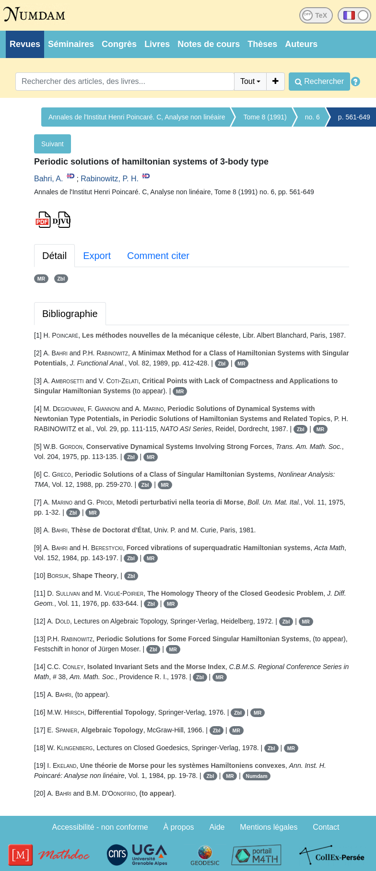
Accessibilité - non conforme (100, 827)
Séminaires (71, 44)
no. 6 (312, 117)
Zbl (61, 279)
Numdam (257, 776)
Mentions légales (268, 827)
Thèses (262, 44)
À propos (179, 827)
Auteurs (301, 44)
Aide (216, 827)
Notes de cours (208, 44)
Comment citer (158, 255)
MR (41, 279)
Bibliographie (70, 313)
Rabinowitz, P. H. (110, 179)
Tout (247, 81)
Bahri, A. (48, 179)
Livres (157, 44)
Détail (54, 255)
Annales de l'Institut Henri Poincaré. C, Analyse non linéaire (136, 117)
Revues (25, 44)
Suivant (52, 144)
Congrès (119, 44)
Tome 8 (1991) (264, 117)
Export (97, 255)
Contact (326, 827)
